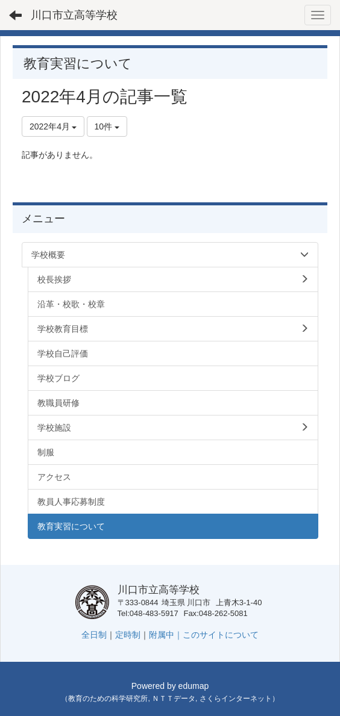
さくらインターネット (236, 698)
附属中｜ (166, 635)
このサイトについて (221, 635)
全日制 (94, 635)
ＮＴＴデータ (173, 698)
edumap (193, 686)
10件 (107, 126)
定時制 (127, 635)
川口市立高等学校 (74, 15)
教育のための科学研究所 (108, 698)
